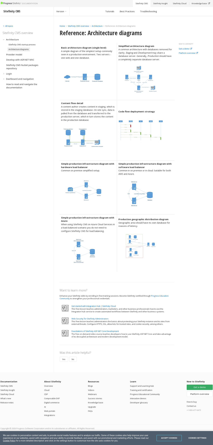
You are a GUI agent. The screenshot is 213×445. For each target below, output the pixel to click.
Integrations (49, 415)
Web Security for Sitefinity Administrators (90, 318)
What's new (5, 398)
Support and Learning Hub (142, 386)
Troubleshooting (148, 11)
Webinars (92, 394)
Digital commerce (51, 402)
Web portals (49, 411)
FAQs (90, 411)
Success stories (95, 398)
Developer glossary (139, 402)
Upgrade (92, 407)
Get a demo (185, 49)
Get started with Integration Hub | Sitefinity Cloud (93, 306)
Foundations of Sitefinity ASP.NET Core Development (95, 331)
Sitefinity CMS (6, 386)
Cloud (46, 390)
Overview (48, 386)
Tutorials (109, 11)
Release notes (7, 402)
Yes (63, 359)
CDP (46, 394)
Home (62, 26)
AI (45, 407)
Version (61, 11)
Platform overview (188, 53)
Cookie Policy (9, 441)
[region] (106, 438)
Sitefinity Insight (7, 390)
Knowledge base (95, 402)
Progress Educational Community (145, 394)
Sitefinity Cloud (7, 394)
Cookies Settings (197, 438)
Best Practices (127, 11)
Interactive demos (138, 398)
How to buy (192, 401)
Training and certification (141, 390)
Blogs (90, 386)
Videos (91, 390)
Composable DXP (52, 398)
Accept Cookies (169, 438)
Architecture (97, 26)
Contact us (191, 406)
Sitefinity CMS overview (78, 26)
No (73, 359)
